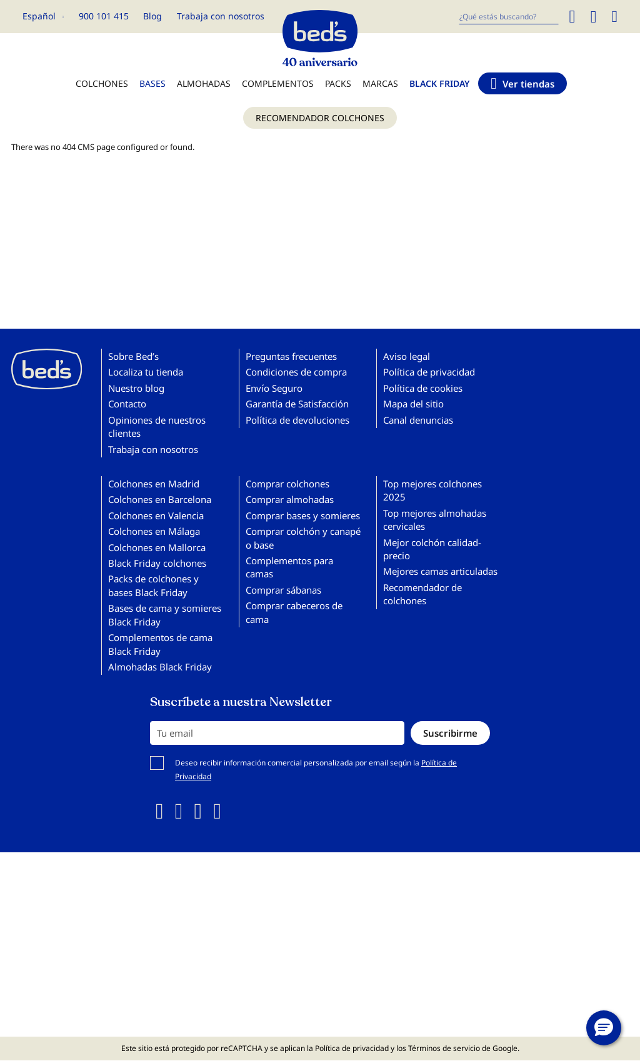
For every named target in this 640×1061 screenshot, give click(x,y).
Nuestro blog (136, 388)
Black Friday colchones (157, 563)
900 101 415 (104, 16)
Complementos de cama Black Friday (160, 644)
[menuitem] (102, 89)
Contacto (127, 403)
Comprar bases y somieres (303, 515)
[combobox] (509, 16)
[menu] (320, 106)
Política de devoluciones (297, 420)
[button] (43, 16)
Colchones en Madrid (153, 483)
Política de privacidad (429, 372)
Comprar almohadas (290, 499)
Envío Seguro (274, 388)
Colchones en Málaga (154, 531)
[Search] (572, 16)
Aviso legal (406, 356)
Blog (152, 16)
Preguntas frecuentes (291, 356)
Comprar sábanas (283, 590)
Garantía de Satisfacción (297, 403)
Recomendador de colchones (422, 594)
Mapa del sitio (413, 403)
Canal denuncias (418, 420)
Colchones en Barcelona (159, 499)
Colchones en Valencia (156, 515)
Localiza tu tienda (145, 372)
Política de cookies (422, 388)
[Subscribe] (450, 733)
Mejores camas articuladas (440, 571)
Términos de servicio (444, 1048)
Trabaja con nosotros (220, 16)
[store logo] (320, 35)
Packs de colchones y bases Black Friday (153, 585)
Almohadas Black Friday (160, 666)
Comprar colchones (287, 483)
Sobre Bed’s (133, 356)
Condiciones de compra (296, 372)
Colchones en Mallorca (157, 547)
